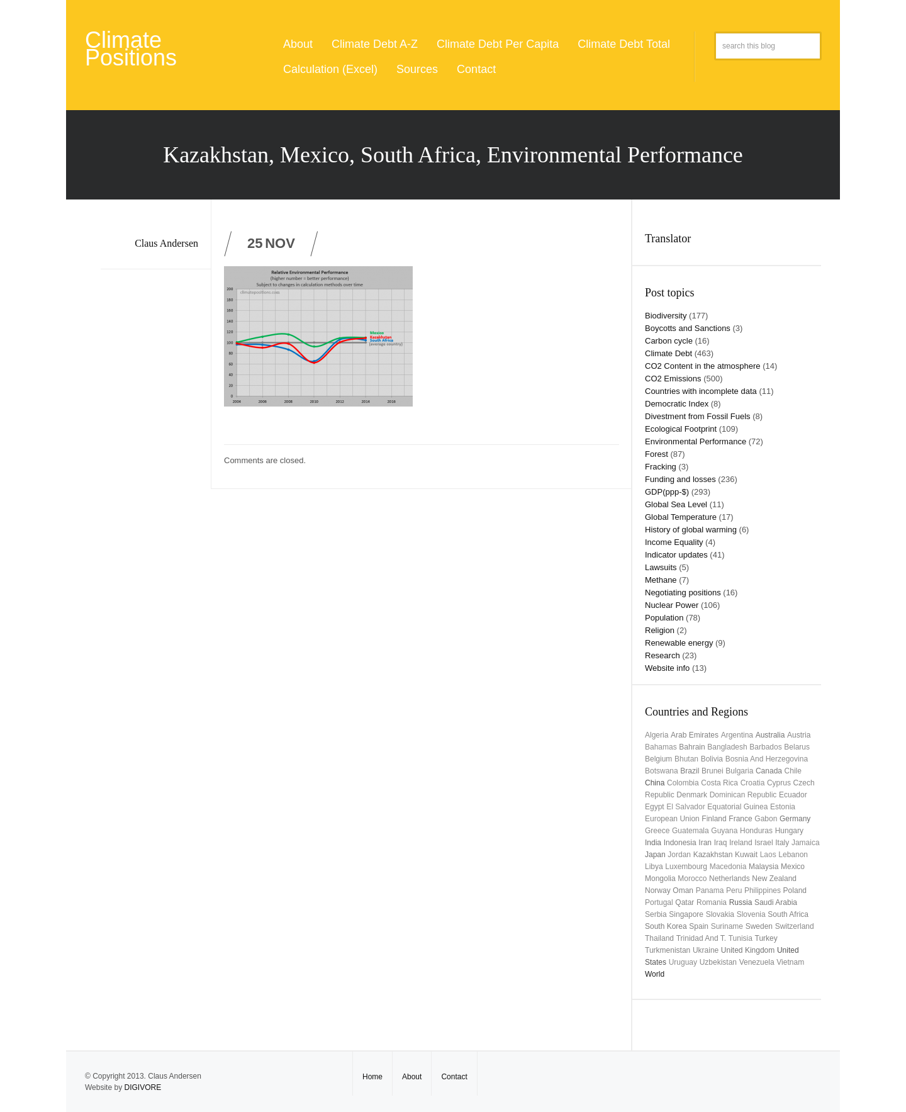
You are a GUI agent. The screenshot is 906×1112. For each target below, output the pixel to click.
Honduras (756, 830)
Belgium (658, 759)
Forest (656, 454)
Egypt (654, 806)
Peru (734, 890)
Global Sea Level (676, 504)
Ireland (740, 842)
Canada (769, 771)
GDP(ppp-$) (667, 492)
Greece (657, 830)
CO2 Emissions (673, 378)
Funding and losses (680, 479)
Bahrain (692, 747)
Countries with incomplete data (701, 391)
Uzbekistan (718, 962)
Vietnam (790, 962)
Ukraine (706, 950)
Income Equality (674, 542)
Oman (683, 890)
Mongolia (660, 878)
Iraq (720, 842)
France (740, 818)
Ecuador (793, 794)
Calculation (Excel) (330, 69)
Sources (417, 69)
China (654, 782)
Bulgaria (739, 771)
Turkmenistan (667, 950)
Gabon (765, 818)
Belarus (797, 747)
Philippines (762, 890)
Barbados (765, 747)
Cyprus (779, 782)
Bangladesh (727, 747)
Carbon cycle (669, 340)
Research (662, 655)
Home (372, 1076)
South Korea (666, 926)
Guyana (724, 830)
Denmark (691, 794)
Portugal (659, 902)
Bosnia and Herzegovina (766, 759)
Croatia (753, 782)
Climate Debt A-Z (375, 44)
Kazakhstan (713, 854)
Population (664, 617)
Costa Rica (719, 782)
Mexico (793, 866)
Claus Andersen (166, 243)
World (654, 974)
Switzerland (794, 926)
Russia (740, 902)
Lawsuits (661, 567)
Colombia (683, 782)
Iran (705, 842)
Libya (654, 866)
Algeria (656, 735)
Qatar (684, 902)
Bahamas (661, 747)
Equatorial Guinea (737, 806)
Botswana (661, 771)
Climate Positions (131, 48)
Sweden (759, 926)
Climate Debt (668, 353)
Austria (798, 735)
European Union (672, 818)
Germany (795, 818)
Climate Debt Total (624, 44)
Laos (768, 854)
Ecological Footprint (681, 429)
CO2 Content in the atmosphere (703, 366)
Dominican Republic (743, 794)
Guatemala (690, 830)
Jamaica (805, 842)
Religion (659, 630)
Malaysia (763, 866)
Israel (763, 842)
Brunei (713, 771)
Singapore (686, 914)
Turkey (766, 938)
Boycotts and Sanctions (687, 328)
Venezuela (757, 962)
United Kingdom (748, 950)
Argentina (737, 735)
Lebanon (793, 854)
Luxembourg (686, 866)
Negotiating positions (683, 592)
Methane (661, 580)
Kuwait (746, 854)
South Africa (788, 914)
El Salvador (685, 806)
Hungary (789, 830)
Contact (476, 69)
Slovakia (720, 914)
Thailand (659, 938)
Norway (658, 890)
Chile (793, 771)
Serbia (656, 914)
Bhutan (686, 759)
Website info (667, 668)
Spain (698, 926)
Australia (770, 735)
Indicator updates (676, 554)
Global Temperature (681, 517)
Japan (655, 854)
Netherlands (729, 878)
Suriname (727, 926)
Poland (795, 890)
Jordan (679, 854)
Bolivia (712, 759)
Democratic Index (676, 403)
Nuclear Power (671, 605)
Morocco (692, 878)
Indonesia (680, 842)
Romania (711, 902)
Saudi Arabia (775, 902)
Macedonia (728, 866)
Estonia (782, 806)
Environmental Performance (695, 441)
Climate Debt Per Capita (498, 44)
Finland (714, 818)
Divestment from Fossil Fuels (698, 416)
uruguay (683, 962)
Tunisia (740, 938)
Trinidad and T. (701, 938)
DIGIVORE (142, 1087)
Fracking (660, 466)
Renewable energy (679, 643)
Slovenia (751, 914)
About (298, 44)
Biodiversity (665, 315)
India (653, 842)
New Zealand (774, 878)
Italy (782, 842)
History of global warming (691, 529)
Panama (710, 890)
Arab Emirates (695, 735)
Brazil (689, 771)
